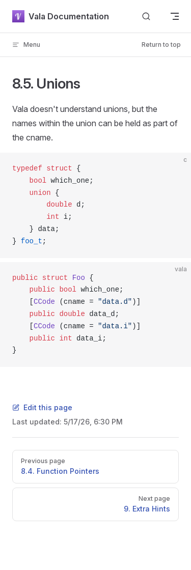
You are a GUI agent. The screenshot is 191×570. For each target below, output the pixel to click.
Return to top (161, 44)
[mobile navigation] (174, 16)
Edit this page (42, 407)
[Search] (146, 17)
